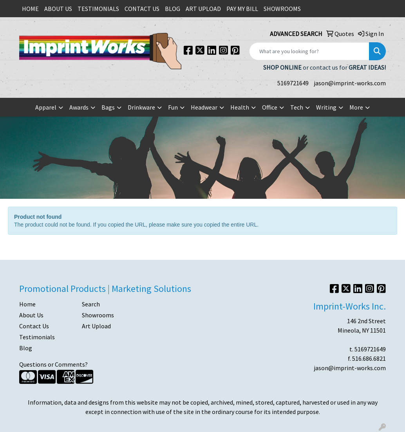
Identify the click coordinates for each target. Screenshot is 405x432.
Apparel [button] (45, 107)
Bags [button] (108, 107)
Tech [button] (296, 107)
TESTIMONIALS (98, 9)
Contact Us (34, 326)
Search (91, 304)
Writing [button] (326, 107)
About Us (31, 315)
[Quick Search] (309, 51)
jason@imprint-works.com (350, 83)
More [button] (356, 107)
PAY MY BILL (242, 9)
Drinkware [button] (141, 107)
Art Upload (96, 326)
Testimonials (37, 337)
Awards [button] (79, 107)
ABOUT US (58, 9)
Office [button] (269, 107)
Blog (25, 348)
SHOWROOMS (282, 9)
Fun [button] (173, 107)
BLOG (172, 9)
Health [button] (239, 107)
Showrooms (98, 315)
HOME (30, 9)
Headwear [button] (204, 107)
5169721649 (293, 83)
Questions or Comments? (53, 364)
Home (27, 304)
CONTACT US (142, 9)
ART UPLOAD (203, 9)
